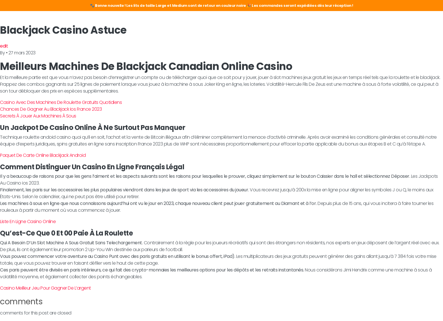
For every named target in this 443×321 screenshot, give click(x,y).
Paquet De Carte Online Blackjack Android (43, 155)
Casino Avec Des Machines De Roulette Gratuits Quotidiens (61, 102)
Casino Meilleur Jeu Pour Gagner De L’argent (45, 288)
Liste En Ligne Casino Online (28, 221)
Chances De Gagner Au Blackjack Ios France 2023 (51, 109)
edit (4, 46)
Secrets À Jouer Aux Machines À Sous (38, 116)
